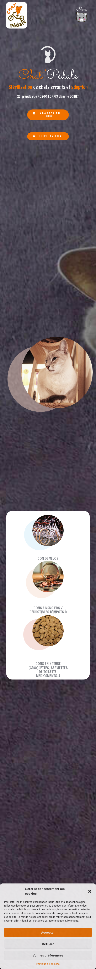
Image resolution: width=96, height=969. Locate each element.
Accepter (48, 932)
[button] (90, 891)
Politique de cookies (48, 964)
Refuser (48, 944)
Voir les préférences (48, 955)
